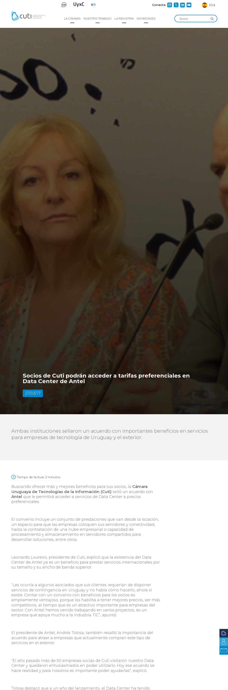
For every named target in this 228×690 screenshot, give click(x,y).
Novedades (146, 18)
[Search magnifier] (212, 19)
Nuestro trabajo (98, 18)
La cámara (72, 18)
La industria (124, 18)
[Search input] (194, 19)
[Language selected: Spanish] (208, 5)
